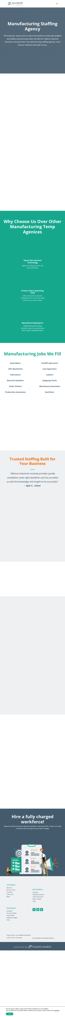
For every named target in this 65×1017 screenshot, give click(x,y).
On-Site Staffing (11, 913)
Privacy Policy (11, 935)
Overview (35, 892)
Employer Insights (12, 918)
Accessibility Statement (23, 935)
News (8, 896)
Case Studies (10, 915)
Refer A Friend (37, 899)
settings (56, 1010)
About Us (9, 888)
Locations (10, 892)
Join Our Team (11, 890)
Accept (9, 1014)
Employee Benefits (38, 894)
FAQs (34, 901)
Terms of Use (11, 938)
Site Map (19, 938)
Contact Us (10, 894)
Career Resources (38, 897)
